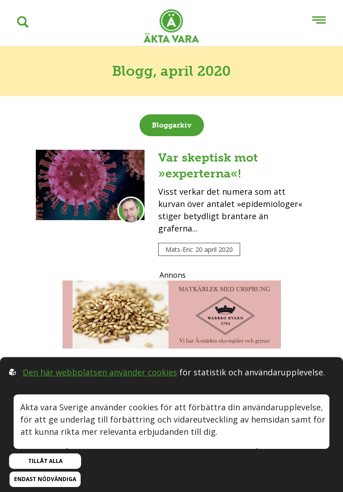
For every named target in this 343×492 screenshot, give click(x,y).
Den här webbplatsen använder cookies (100, 372)
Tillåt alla (45, 461)
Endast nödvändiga (45, 479)
